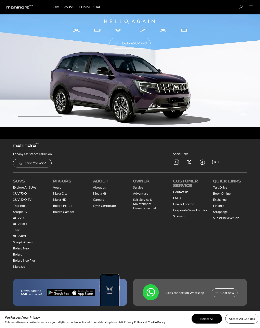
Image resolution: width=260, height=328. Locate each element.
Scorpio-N (20, 212)
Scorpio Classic (23, 242)
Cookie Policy (156, 322)
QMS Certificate (104, 205)
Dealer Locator (183, 204)
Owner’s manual (144, 208)
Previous (231, 114)
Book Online (222, 193)
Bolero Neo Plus (24, 260)
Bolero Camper (63, 212)
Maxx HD (59, 199)
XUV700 (19, 218)
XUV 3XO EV (22, 199)
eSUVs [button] (69, 7)
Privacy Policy (133, 322)
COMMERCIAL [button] (90, 7)
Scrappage (220, 212)
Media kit (99, 193)
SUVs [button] (55, 7)
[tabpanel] (130, 70)
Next (243, 114)
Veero (57, 187)
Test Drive (220, 187)
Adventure (140, 193)
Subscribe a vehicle (226, 218)
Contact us (180, 192)
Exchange (219, 199)
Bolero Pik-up (62, 205)
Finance (218, 205)
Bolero (17, 254)
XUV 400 (19, 236)
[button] (241, 8)
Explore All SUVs (24, 187)
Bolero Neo (21, 248)
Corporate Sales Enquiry (190, 210)
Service (138, 187)
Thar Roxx (20, 205)
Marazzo (19, 266)
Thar (16, 230)
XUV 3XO (20, 224)
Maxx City (60, 193)
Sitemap (178, 216)
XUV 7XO (20, 193)
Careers (98, 199)
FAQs (177, 198)
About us (99, 187)
